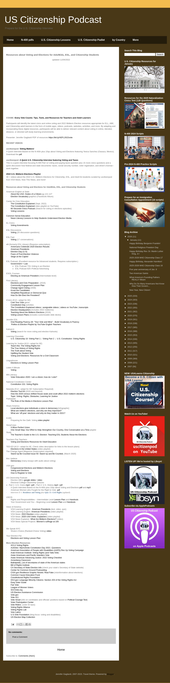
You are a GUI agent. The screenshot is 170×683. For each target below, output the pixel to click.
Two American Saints (138, 273)
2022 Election (27, 514)
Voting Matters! (27, 149)
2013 (130, 343)
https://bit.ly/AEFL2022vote (60, 137)
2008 (130, 362)
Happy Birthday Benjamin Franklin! (144, 243)
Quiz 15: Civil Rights (53, 492)
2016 (130, 331)
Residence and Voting (31, 492)
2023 (130, 304)
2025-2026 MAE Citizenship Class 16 (146, 265)
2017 (130, 327)
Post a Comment (19, 637)
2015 (130, 335)
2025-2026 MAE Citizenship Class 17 (146, 257)
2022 (130, 307)
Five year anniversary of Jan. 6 (143, 269)
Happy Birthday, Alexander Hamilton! (145, 261)
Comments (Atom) (27, 656)
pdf (20, 154)
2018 (130, 323)
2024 (130, 300)
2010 (130, 355)
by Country (118, 40)
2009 (130, 358)
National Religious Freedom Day (143, 247)
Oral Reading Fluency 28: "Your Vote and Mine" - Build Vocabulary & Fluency (45, 322)
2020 (130, 315)
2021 (130, 311)
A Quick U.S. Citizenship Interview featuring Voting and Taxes (49, 160)
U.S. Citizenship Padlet (91, 40)
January (134, 240)
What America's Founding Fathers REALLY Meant (144, 278)
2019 (130, 319)
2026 (130, 236)
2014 (130, 339)
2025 (130, 296)
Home (10, 40)
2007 (130, 366)
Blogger (110, 674)
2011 (130, 351)
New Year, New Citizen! (139, 290)
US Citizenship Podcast (53, 19)
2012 (130, 347)
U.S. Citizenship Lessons (55, 40)
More (135, 40)
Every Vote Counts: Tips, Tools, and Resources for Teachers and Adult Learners (53, 118)
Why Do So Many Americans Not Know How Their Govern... (146, 284)
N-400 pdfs (27, 40)
